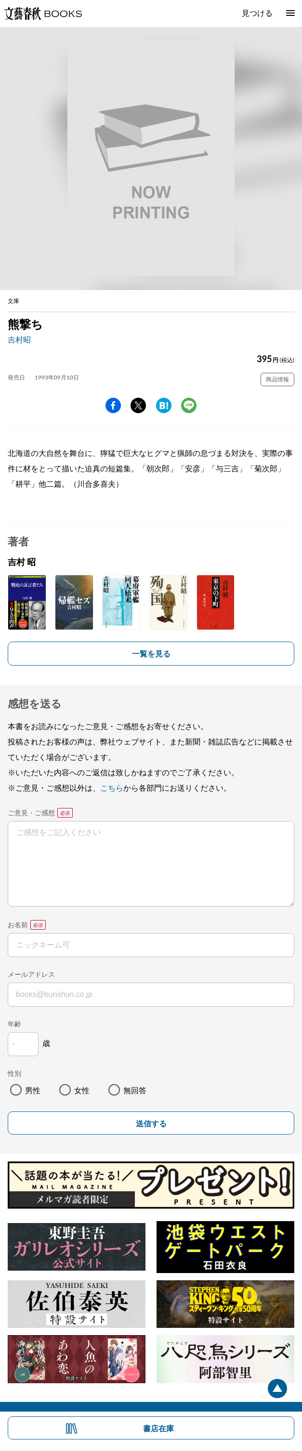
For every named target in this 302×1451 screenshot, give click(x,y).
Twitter (138, 405)
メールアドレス (31, 974)
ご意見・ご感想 (31, 812)
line (189, 405)
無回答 (134, 1090)
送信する (151, 1124)
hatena (163, 405)
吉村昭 (19, 339)
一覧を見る (151, 653)
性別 (14, 1073)
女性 (82, 1090)
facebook (113, 405)
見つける (257, 12)
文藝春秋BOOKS (43, 13)
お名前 (18, 925)
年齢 (14, 1024)
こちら (111, 787)
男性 (32, 1090)
